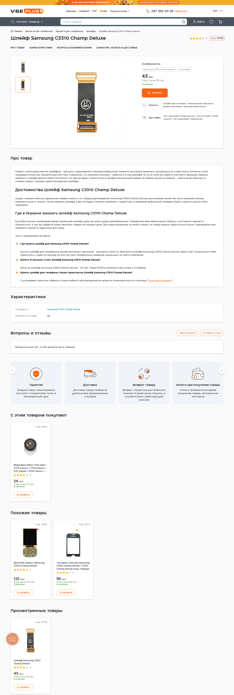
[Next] (130, 102)
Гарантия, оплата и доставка (116, 47)
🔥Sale (103, 11)
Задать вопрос (187, 333)
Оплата (153, 105)
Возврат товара (144, 384)
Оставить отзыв (212, 333)
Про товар (18, 47)
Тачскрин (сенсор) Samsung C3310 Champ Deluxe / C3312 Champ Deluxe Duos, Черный (73, 566)
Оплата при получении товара (198, 384)
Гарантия (36, 384)
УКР (215, 11)
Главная (18, 31)
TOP (94, 11)
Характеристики (40, 47)
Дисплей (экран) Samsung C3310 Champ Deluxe (29, 564)
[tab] (23, 67)
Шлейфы (91, 31)
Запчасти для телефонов (39, 31)
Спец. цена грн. (153, 80)
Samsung (52, 309)
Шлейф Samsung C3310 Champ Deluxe (27, 662)
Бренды (71, 11)
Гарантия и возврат (160, 280)
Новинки (84, 11)
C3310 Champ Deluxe (69, 309)
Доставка (154, 117)
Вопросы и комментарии (74, 47)
